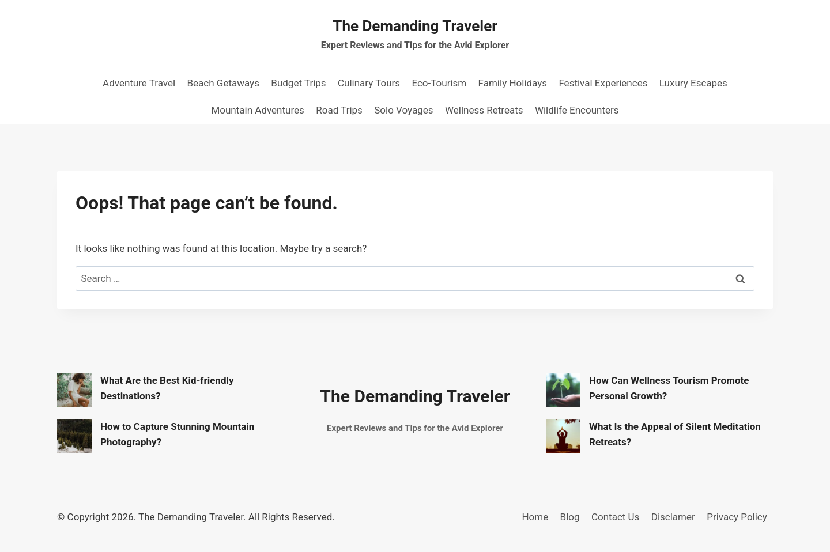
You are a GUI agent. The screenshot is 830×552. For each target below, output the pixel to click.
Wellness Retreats (484, 110)
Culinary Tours (369, 83)
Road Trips (339, 110)
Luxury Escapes (693, 83)
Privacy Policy (737, 517)
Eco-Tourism (439, 83)
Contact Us (615, 517)
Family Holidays (512, 83)
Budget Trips (298, 83)
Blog (570, 517)
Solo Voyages (403, 110)
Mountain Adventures (257, 110)
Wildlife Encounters (577, 110)
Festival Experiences (603, 83)
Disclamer (673, 517)
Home (535, 517)
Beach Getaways (223, 83)
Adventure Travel (139, 83)
